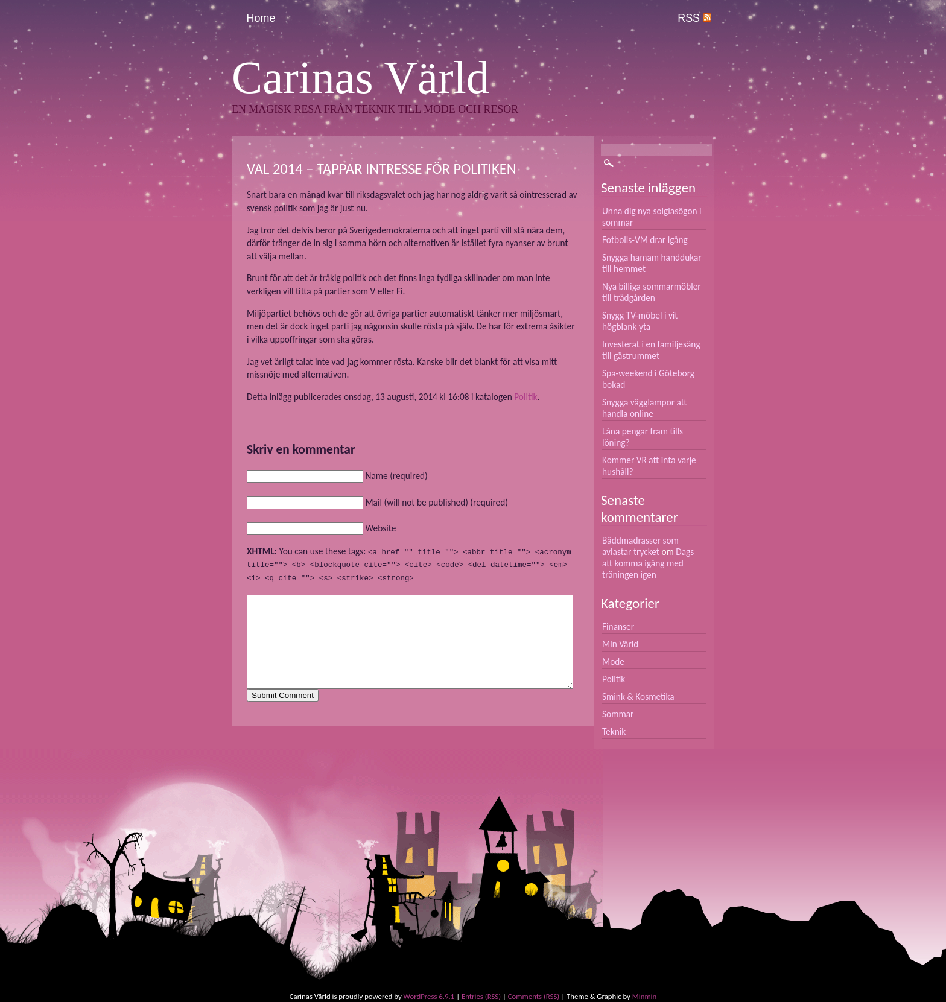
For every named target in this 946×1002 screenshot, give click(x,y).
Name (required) (396, 475)
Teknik (614, 731)
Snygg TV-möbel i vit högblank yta (640, 320)
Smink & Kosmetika (638, 696)
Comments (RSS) (533, 996)
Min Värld (620, 644)
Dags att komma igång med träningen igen (648, 563)
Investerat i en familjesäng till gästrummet (651, 349)
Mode (613, 661)
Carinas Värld (360, 77)
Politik (525, 396)
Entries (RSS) (481, 996)
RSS (694, 18)
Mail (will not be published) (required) (436, 502)
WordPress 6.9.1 (429, 996)
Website (380, 528)
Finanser (618, 626)
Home (261, 18)
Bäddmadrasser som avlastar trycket (640, 545)
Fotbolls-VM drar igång (645, 240)
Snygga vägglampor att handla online (644, 407)
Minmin (644, 996)
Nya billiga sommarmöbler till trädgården (651, 292)
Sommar (617, 714)
